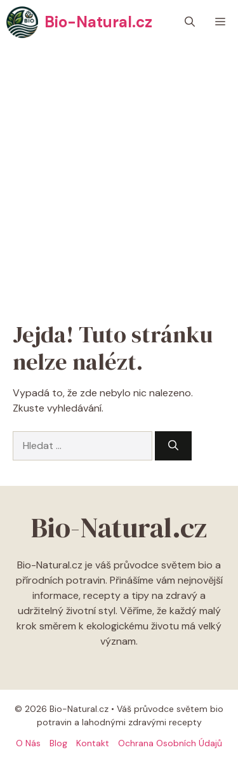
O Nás (28, 743)
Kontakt (92, 743)
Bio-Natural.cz (98, 22)
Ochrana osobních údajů (170, 743)
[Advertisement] (119, 170)
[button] (190, 22)
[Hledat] (173, 445)
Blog (58, 743)
